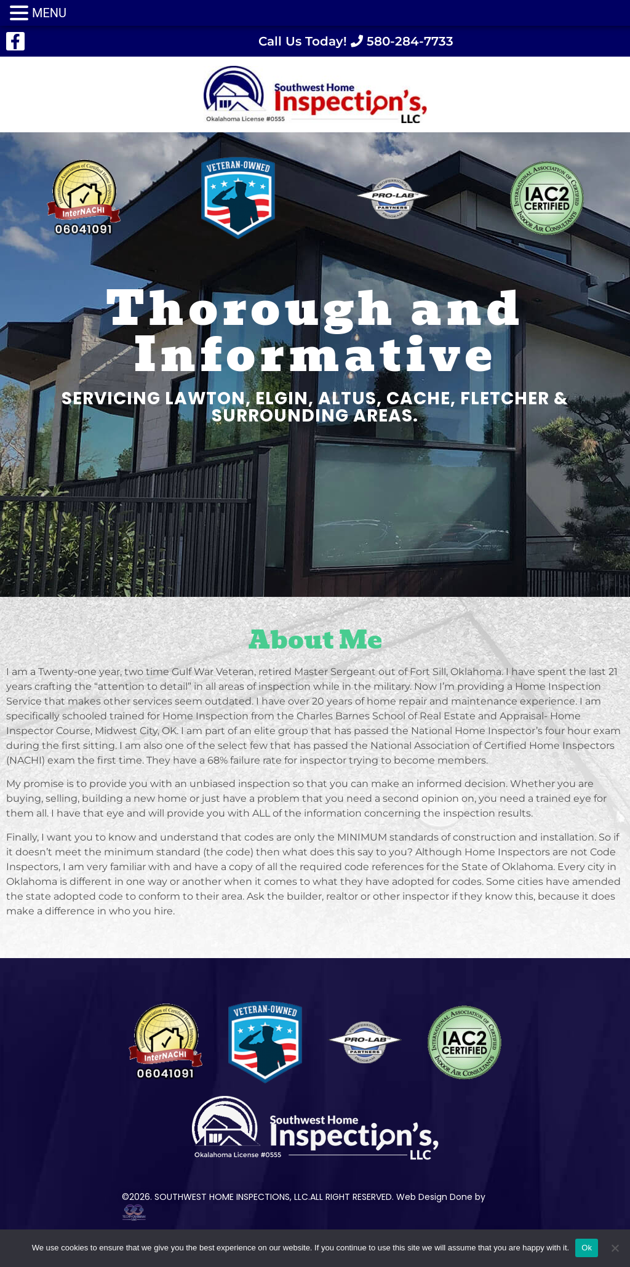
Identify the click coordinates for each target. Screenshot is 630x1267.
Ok (586, 1247)
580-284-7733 (408, 41)
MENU (49, 13)
